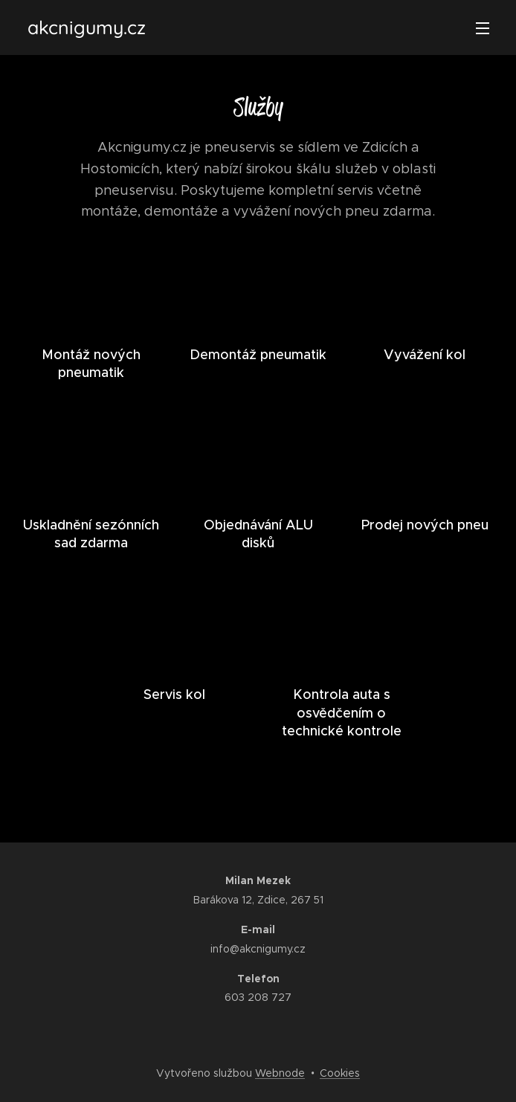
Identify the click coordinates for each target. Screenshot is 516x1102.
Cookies (340, 1073)
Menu (482, 28)
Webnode (280, 1073)
